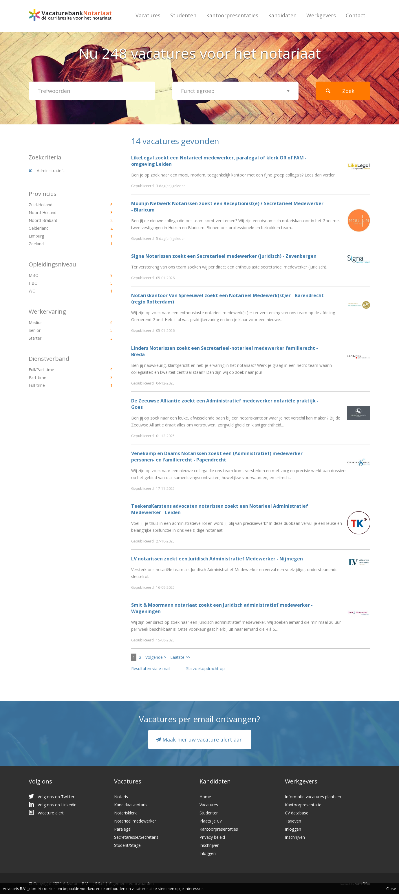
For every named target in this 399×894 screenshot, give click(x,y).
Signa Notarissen (151, 256)
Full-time (61, 385)
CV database (296, 813)
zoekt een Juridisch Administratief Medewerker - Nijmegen (217, 558)
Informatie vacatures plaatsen (313, 796)
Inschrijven (209, 845)
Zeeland (61, 244)
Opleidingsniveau (52, 264)
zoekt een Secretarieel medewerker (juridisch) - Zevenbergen (223, 256)
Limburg (61, 236)
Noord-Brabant (61, 220)
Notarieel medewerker (135, 821)
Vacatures (148, 15)
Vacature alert (51, 813)
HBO (61, 283)
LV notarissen (147, 558)
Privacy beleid (212, 837)
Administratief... (51, 170)
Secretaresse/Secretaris (136, 837)
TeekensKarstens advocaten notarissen (177, 506)
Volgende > (155, 657)
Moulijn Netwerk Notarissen (164, 203)
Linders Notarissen (153, 348)
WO (61, 291)
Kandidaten (282, 15)
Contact (355, 15)
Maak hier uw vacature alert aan (202, 739)
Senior (61, 330)
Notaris (121, 796)
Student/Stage (127, 845)
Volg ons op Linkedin (57, 804)
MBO (61, 275)
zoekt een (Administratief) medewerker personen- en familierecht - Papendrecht (217, 456)
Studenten (183, 15)
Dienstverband (49, 359)
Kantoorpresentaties (232, 15)
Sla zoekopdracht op (205, 668)
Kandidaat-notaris (130, 804)
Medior (61, 322)
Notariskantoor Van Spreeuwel (167, 295)
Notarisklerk (125, 813)
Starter (61, 338)
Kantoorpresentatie (303, 804)
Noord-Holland (61, 212)
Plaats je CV (211, 821)
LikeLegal (142, 157)
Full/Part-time (61, 369)
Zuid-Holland (61, 204)
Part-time (61, 377)
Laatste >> (180, 657)
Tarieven (293, 821)
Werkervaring (47, 311)
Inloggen (208, 853)
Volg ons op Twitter (56, 796)
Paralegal (122, 829)
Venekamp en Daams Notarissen (169, 453)
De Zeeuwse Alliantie (155, 401)
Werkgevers (321, 15)
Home (205, 796)
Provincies (42, 194)
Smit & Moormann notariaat (164, 605)
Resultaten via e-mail (150, 668)
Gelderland (61, 228)
